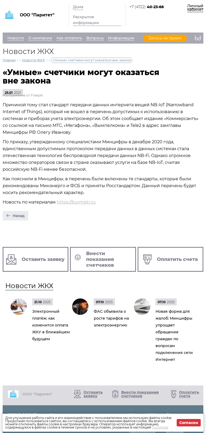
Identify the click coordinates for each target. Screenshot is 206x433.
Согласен (188, 422)
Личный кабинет (195, 7)
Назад (19, 215)
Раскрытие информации (86, 20)
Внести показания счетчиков (140, 394)
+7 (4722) (146, 6)
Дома (78, 6)
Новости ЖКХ (33, 60)
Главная (9, 60)
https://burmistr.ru (76, 202)
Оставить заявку (93, 394)
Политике (160, 427)
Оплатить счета (189, 394)
